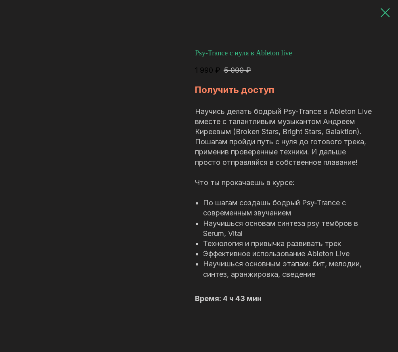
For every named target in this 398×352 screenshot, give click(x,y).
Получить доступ (234, 89)
